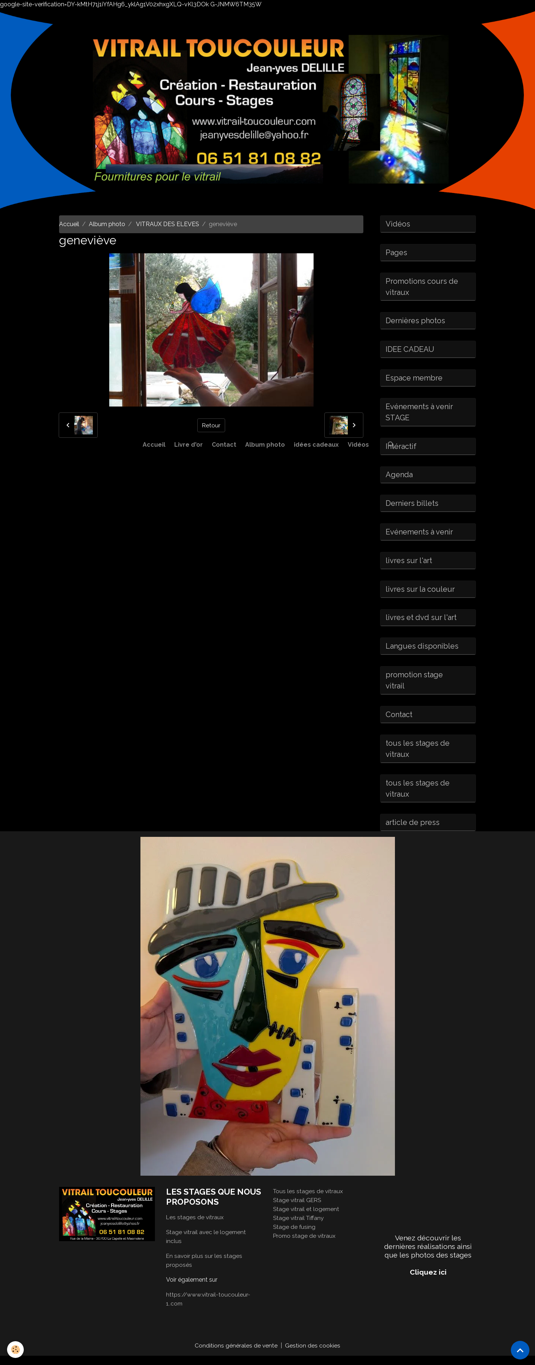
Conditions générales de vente (236, 1354)
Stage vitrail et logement (307, 1217)
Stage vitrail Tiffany (299, 1226)
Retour (211, 424)
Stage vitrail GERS (298, 1209)
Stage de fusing (294, 1235)
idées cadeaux (316, 444)
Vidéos (358, 444)
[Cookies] (15, 1349)
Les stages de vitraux (195, 1226)
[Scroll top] (520, 1350)
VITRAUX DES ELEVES (167, 224)
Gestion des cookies (313, 1354)
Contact (224, 444)
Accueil (154, 444)
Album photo (265, 444)
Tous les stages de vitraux (308, 1200)
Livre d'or (188, 444)
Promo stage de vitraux (305, 1244)
